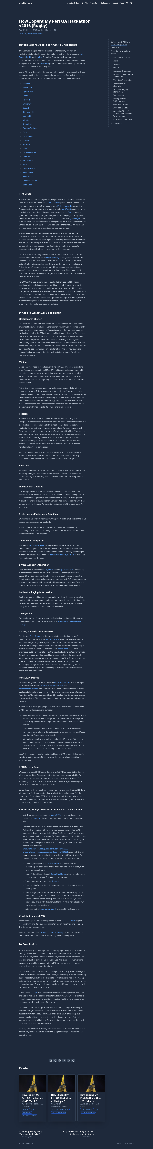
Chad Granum (36, 636)
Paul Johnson (49, 569)
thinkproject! (28, 112)
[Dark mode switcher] (131, 3)
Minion (115, 61)
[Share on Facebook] (59, 1060)
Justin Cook (27, 185)
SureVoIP (26, 100)
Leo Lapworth (54, 203)
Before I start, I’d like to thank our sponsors (120, 43)
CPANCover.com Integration (119, 84)
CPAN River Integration (122, 80)
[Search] (127, 3)
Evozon (26, 140)
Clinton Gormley (52, 257)
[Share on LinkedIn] (50, 1060)
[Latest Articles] (73, 3)
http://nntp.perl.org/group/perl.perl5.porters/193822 (45, 849)
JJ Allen (39, 57)
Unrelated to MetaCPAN (123, 119)
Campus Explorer (30, 128)
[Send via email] (64, 1060)
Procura (26, 164)
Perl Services (28, 160)
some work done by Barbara (62, 555)
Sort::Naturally (57, 932)
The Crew (115, 48)
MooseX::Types (57, 815)
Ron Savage (28, 176)
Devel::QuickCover (58, 874)
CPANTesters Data (120, 108)
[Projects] (93, 3)
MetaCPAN (44, 63)
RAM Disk (117, 67)
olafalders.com (25, 3)
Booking (26, 144)
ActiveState (27, 87)
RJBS (36, 992)
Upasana (55, 881)
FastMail (26, 83)
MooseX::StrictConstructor (52, 685)
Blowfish (131, 1143)
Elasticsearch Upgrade (122, 71)
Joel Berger (75, 218)
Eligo (25, 148)
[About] (115, 3)
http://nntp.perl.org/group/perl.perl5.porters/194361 (45, 852)
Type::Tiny (37, 818)
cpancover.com (66, 569)
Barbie (29, 57)
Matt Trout (66, 209)
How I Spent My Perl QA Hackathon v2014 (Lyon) (61, 1098)
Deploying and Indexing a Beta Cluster (123, 75)
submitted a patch (36, 545)
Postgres (116, 64)
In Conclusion (116, 123)
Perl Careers (28, 136)
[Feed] (122, 3)
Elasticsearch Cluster (121, 57)
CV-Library (27, 104)
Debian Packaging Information (120, 90)
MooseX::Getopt (68, 920)
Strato (25, 96)
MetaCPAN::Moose (120, 104)
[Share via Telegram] (73, 1060)
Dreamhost (27, 124)
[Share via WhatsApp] (68, 1060)
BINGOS (44, 932)
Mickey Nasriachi (64, 206)
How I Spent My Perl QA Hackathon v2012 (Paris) (90, 1098)
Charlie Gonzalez (30, 180)
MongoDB (27, 116)
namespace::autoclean (28, 689)
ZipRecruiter (28, 91)
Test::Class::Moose (65, 648)
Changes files (118, 95)
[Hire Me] (84, 3)
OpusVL (26, 108)
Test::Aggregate (52, 639)
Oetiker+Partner (30, 152)
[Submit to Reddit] (55, 1060)
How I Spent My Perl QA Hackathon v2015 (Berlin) (32, 1098)
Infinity (26, 120)
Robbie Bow (28, 172)
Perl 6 (25, 132)
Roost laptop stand (47, 909)
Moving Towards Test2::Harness (119, 99)
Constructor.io (29, 168)
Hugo (125, 1143)
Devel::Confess (53, 863)
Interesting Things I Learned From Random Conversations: (122, 113)
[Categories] (105, 3)
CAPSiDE (26, 156)
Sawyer (71, 212)
